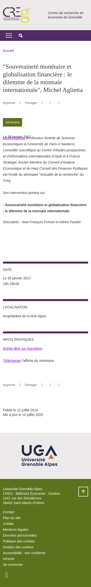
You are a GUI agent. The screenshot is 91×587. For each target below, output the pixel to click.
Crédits (8, 524)
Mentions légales (15, 530)
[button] (20, 35)
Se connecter (13, 565)
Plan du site (12, 518)
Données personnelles (20, 535)
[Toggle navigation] (9, 35)
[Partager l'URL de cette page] (59, 102)
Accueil (8, 51)
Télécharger (12, 361)
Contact (9, 512)
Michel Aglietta (14, 138)
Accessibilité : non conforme (24, 553)
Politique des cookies (19, 541)
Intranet (8, 559)
